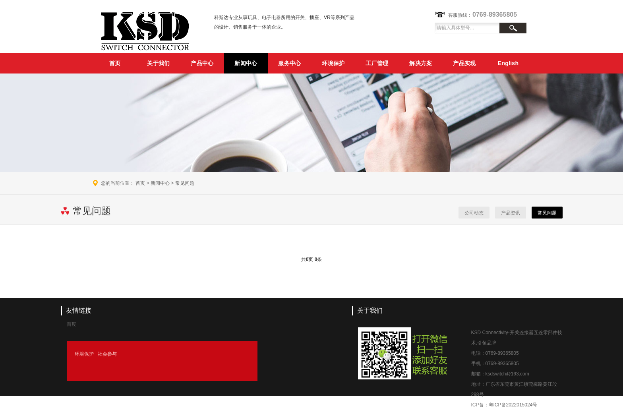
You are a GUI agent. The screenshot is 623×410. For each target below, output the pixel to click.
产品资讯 (510, 213)
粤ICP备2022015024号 (513, 405)
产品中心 (202, 63)
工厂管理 (377, 63)
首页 (115, 63)
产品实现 (464, 63)
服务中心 (289, 63)
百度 (71, 324)
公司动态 (474, 213)
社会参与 (107, 354)
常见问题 (184, 183)
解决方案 (420, 63)
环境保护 (333, 63)
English (508, 63)
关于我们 (158, 63)
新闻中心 (245, 63)
